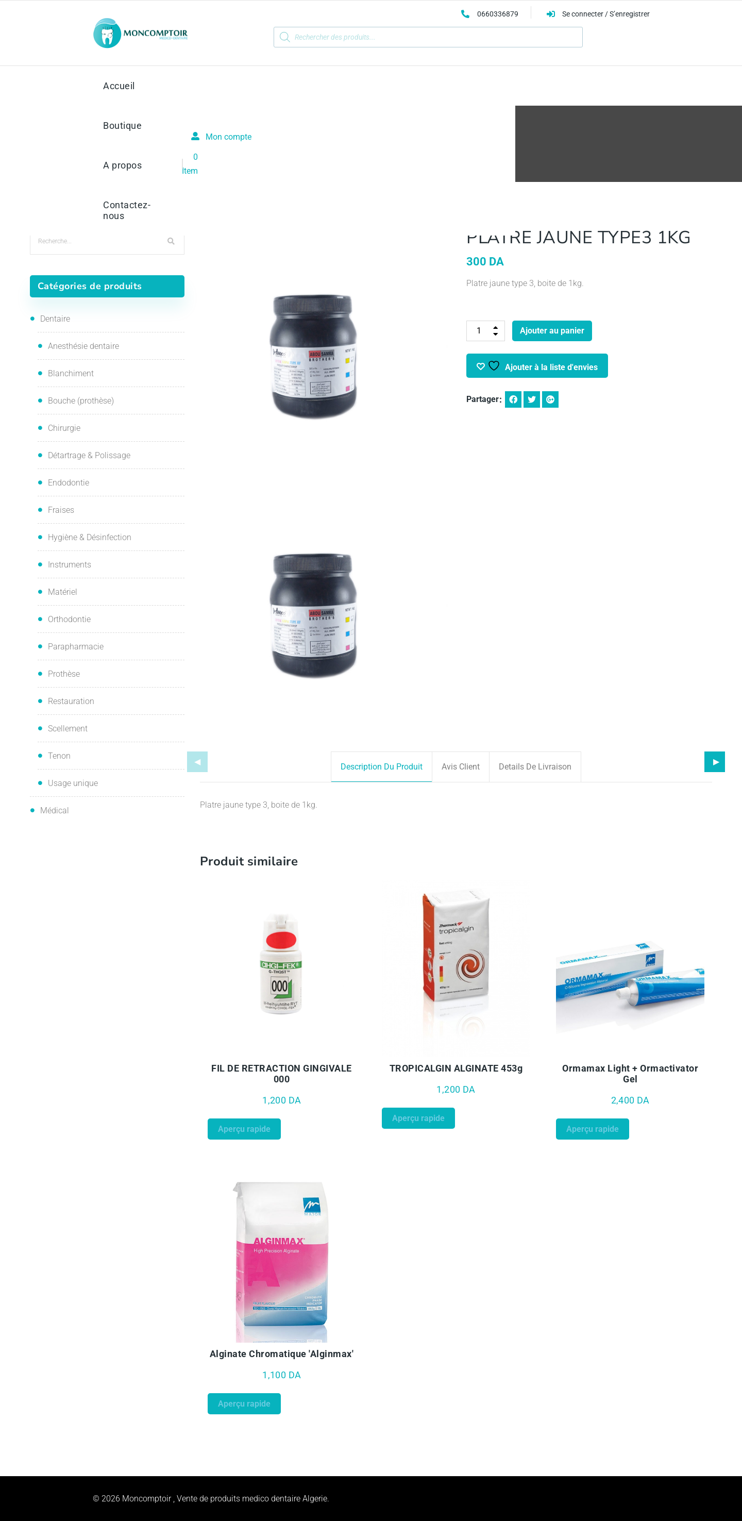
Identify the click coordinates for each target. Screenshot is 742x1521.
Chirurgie (64, 428)
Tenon (59, 756)
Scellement (68, 728)
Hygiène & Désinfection (89, 537)
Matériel (62, 592)
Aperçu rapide (244, 1129)
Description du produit (382, 767)
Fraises (61, 510)
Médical (54, 810)
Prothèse (338, 154)
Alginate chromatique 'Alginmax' (282, 1353)
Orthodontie (69, 619)
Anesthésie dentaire (83, 346)
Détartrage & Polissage (89, 455)
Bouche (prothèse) (81, 401)
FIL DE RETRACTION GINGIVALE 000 (281, 1073)
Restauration (71, 701)
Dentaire (55, 319)
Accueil (299, 154)
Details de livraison (535, 767)
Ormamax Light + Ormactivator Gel (630, 1073)
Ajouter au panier (552, 331)
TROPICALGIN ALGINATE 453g (456, 1068)
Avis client (461, 767)
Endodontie (68, 483)
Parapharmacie (76, 646)
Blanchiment (71, 373)
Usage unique (73, 783)
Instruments (69, 565)
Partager (482, 399)
